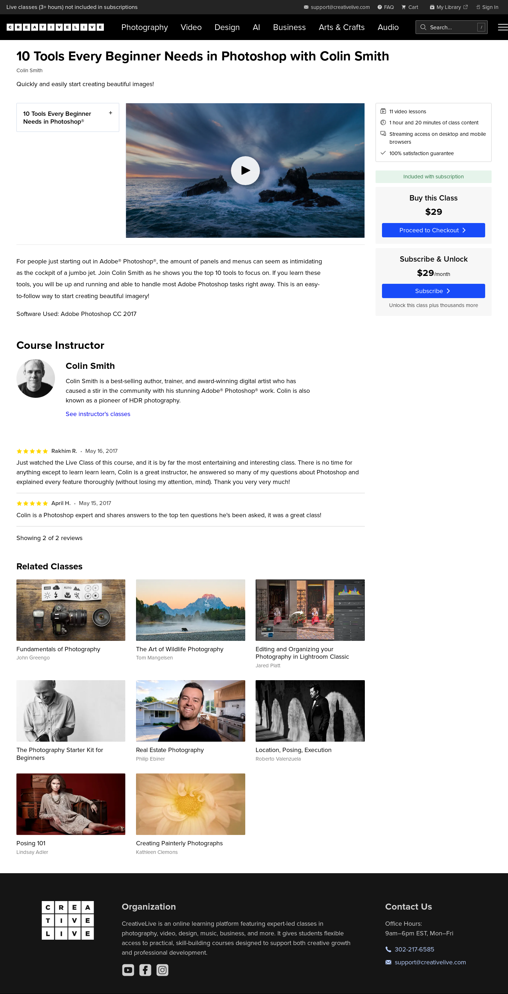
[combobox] (451, 27)
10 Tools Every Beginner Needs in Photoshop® (57, 117)
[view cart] (411, 7)
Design (227, 27)
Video (191, 27)
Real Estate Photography (170, 749)
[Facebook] (145, 970)
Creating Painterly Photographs (179, 843)
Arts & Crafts (342, 27)
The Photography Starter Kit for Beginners (59, 753)
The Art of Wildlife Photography (179, 648)
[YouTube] (128, 970)
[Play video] (245, 170)
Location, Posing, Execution (294, 749)
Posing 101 (30, 843)
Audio (388, 27)
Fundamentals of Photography (58, 648)
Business (289, 27)
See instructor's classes (98, 413)
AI (256, 27)
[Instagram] (162, 970)
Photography (144, 27)
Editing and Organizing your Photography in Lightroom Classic (302, 652)
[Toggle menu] (503, 27)
